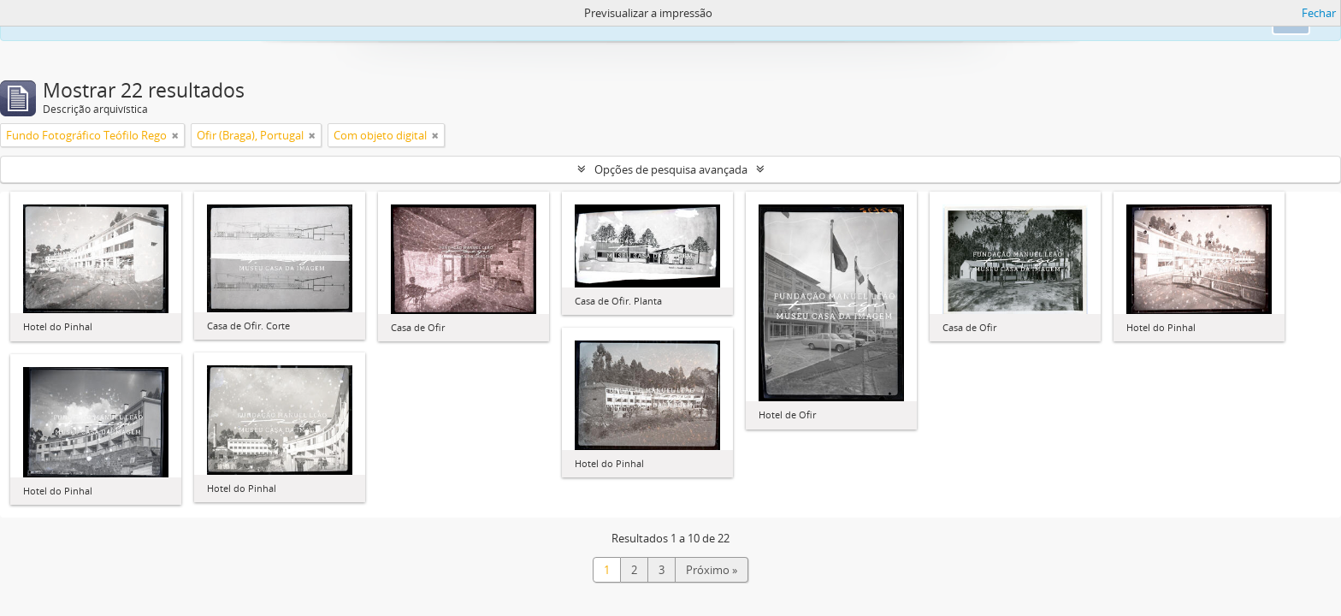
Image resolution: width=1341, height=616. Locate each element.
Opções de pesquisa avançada (670, 169)
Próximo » (711, 570)
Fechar (1319, 13)
